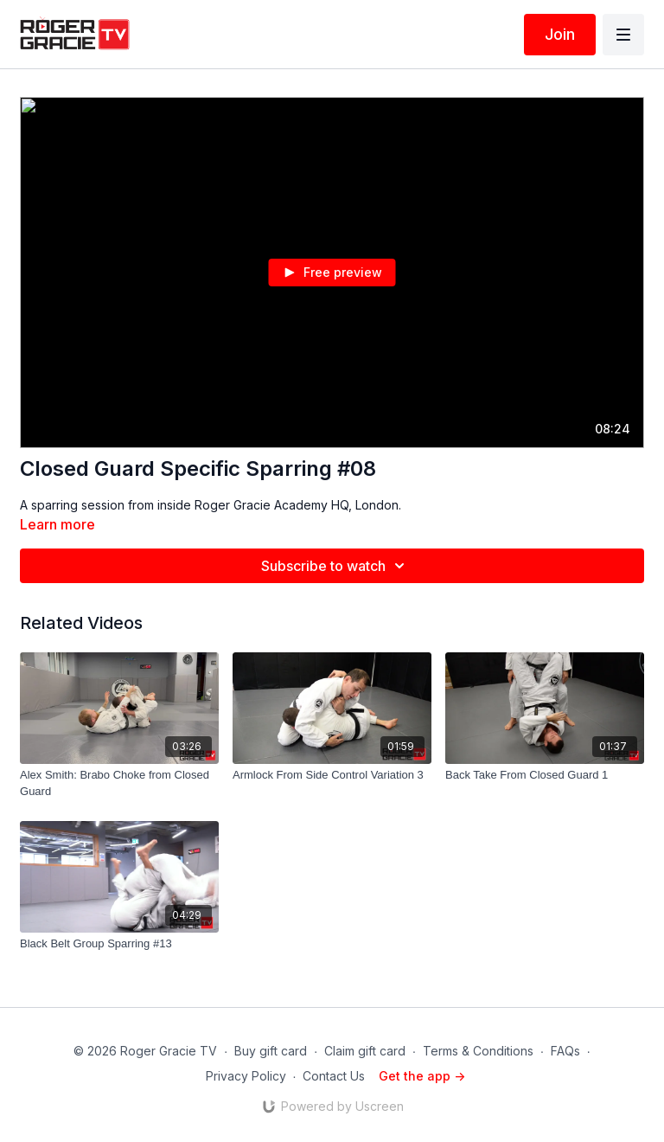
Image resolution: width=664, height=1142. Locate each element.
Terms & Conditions (478, 1050)
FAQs (565, 1050)
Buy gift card (270, 1050)
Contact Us (334, 1075)
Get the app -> (422, 1075)
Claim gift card (364, 1050)
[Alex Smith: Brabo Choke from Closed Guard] (119, 783)
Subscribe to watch (335, 565)
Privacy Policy (246, 1075)
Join (560, 34)
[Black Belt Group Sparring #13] (119, 944)
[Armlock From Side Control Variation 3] (332, 775)
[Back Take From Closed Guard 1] (544, 775)
